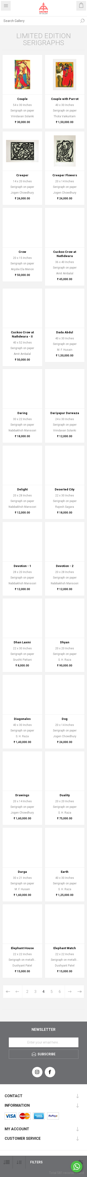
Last (79, 991)
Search (82, 20)
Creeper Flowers (64, 175)
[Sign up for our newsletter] (43, 1042)
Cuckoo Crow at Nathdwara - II (22, 334)
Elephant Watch (64, 948)
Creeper (22, 175)
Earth (64, 871)
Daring (22, 413)
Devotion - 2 (64, 566)
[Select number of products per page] (6, 1162)
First (8, 991)
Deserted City (64, 489)
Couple (22, 99)
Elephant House (22, 948)
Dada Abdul (64, 332)
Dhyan (64, 642)
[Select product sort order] (19, 1162)
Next (70, 991)
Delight (22, 489)
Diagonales (22, 719)
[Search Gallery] (39, 20)
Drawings (22, 795)
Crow (22, 252)
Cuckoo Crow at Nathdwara (64, 254)
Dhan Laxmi (22, 642)
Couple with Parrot (64, 99)
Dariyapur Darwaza (64, 413)
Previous (18, 991)
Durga (22, 871)
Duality (65, 795)
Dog (65, 719)
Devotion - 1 (22, 566)
